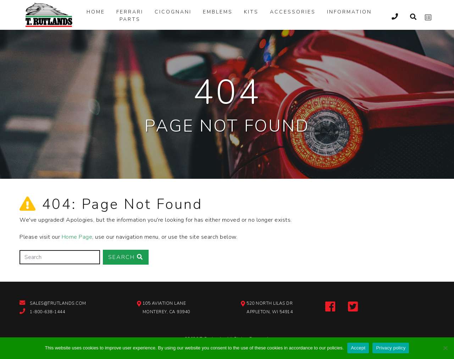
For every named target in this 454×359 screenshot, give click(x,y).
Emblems (218, 12)
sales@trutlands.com (58, 303)
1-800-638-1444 (47, 312)
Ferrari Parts (129, 16)
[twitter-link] (353, 306)
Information (349, 12)
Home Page (77, 237)
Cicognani (173, 12)
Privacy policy (390, 347)
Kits (251, 12)
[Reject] (445, 348)
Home (96, 12)
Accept (358, 347)
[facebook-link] (330, 306)
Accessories (293, 12)
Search (125, 257)
